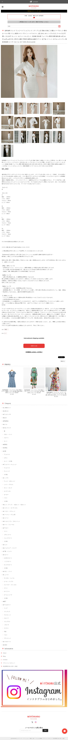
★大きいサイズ (7, 427)
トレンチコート (8, 538)
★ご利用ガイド (7, 407)
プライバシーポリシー (9, 663)
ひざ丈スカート (8, 558)
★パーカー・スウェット (9, 511)
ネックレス (7, 611)
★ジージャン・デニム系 (9, 514)
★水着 (4, 451)
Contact (5, 659)
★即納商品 (5, 421)
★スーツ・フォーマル (8, 524)
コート (5, 531)
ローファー (7, 591)
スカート (6, 437)
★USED (5, 645)
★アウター (5, 528)
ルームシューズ (8, 594)
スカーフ (6, 618)
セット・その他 (8, 461)
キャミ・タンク (8, 488)
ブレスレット (7, 615)
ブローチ (6, 624)
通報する (63, 361)
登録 (45, 730)
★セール (5, 424)
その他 (5, 474)
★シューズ (5, 574)
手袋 (5, 631)
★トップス (5, 478)
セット (5, 441)
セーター (6, 494)
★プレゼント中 (7, 414)
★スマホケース (7, 641)
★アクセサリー (7, 605)
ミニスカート (7, 561)
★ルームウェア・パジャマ (9, 548)
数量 (3, 333)
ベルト (5, 635)
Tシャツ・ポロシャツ (9, 481)
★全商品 (5, 447)
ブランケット (7, 638)
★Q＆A (5, 417)
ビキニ (5, 457)
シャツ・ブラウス (8, 484)
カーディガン (7, 491)
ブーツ (5, 588)
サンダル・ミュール (9, 578)
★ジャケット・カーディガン (10, 508)
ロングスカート (8, 564)
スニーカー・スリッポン (10, 584)
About (4, 653)
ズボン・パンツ (8, 434)
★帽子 (4, 601)
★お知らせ (5, 411)
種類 (3, 329)
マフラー (6, 628)
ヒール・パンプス (8, 581)
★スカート (5, 554)
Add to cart (34, 346)
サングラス (7, 621)
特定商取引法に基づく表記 (10, 666)
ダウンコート (7, 534)
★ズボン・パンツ (7, 571)
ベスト (5, 498)
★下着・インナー (7, 551)
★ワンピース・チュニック (9, 464)
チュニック (7, 471)
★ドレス (5, 544)
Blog (4, 656)
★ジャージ (5, 518)
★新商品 (5, 444)
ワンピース (7, 454)
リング (5, 608)
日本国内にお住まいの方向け (34, 352)
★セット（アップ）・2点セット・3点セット (14, 504)
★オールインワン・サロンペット (11, 521)
